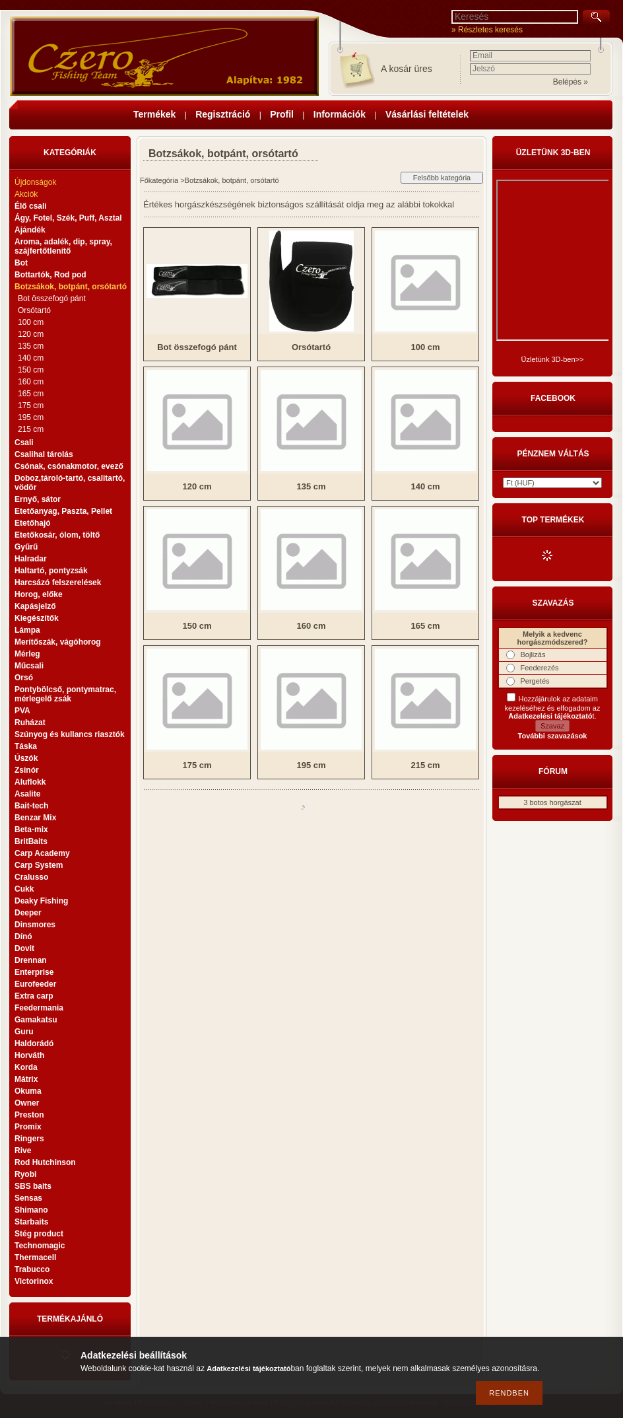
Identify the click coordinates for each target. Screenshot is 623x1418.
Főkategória (159, 180)
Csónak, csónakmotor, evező (69, 466)
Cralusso (31, 877)
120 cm (31, 334)
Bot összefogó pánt (52, 298)
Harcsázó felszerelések (58, 582)
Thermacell (35, 1257)
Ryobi (25, 1174)
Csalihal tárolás (44, 454)
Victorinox (34, 1281)
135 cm (31, 346)
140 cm (31, 358)
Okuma (28, 1091)
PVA (22, 710)
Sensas (28, 1198)
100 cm (31, 322)
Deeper (28, 912)
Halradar (31, 558)
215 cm (31, 429)
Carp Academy (42, 853)
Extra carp (34, 996)
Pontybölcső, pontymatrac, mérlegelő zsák (65, 694)
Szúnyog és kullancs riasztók (70, 734)
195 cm (31, 417)
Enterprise (34, 972)
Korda (26, 1067)
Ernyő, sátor (38, 499)
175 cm (31, 405)
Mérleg (27, 653)
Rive (23, 1150)
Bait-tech (31, 805)
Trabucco (32, 1269)
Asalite (27, 793)
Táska (26, 746)
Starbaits (31, 1221)
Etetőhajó (33, 523)
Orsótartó (34, 310)
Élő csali (31, 206)
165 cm (31, 393)
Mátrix (26, 1079)
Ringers (29, 1138)
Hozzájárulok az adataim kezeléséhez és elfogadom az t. (553, 707)
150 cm (31, 369)
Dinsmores (35, 924)
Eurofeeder (35, 984)
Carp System (39, 865)
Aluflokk (30, 782)
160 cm (31, 381)
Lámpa (27, 630)
